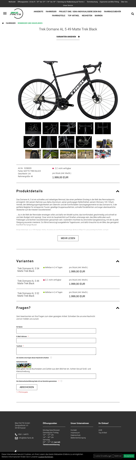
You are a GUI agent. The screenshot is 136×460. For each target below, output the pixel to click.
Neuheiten (87, 15)
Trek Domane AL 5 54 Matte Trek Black (28, 269)
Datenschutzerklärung (26, 381)
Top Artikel (73, 15)
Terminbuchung (92, 2)
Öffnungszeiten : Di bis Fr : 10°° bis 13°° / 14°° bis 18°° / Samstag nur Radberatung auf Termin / (51, 2)
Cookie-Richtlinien (45, 457)
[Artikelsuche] (132, 14)
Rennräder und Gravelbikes (30, 23)
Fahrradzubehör (112, 11)
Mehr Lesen (68, 238)
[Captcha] (56, 376)
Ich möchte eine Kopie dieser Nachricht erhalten (32, 358)
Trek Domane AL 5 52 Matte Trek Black (28, 294)
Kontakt (74, 430)
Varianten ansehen (66, 37)
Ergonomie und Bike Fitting (109, 2)
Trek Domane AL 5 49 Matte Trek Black (68, 29)
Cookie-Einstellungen (103, 456)
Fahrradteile (58, 15)
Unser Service (68, 5)
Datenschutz (75, 435)
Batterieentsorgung (78, 438)
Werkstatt (12, 2)
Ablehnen (118, 456)
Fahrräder (51, 11)
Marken (99, 15)
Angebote (38, 11)
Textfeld (19, 346)
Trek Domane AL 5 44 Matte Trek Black (28, 282)
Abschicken (27, 387)
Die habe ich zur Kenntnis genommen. (36, 381)
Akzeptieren (129, 456)
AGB (100, 430)
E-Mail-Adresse (21, 336)
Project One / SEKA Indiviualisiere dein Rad (80, 11)
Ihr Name (19, 327)
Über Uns (124, 2)
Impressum (75, 433)
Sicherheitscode (21, 362)
